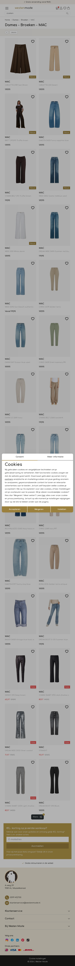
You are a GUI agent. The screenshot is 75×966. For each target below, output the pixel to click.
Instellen (62, 509)
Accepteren (14, 509)
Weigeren (38, 509)
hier (43, 495)
